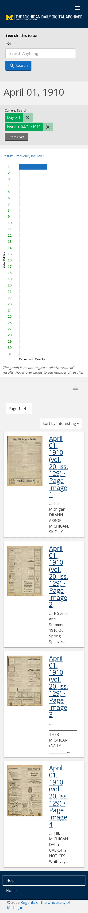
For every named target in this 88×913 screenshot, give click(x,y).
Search (11, 35)
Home (11, 890)
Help (10, 880)
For (8, 43)
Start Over (16, 137)
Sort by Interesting (61, 423)
